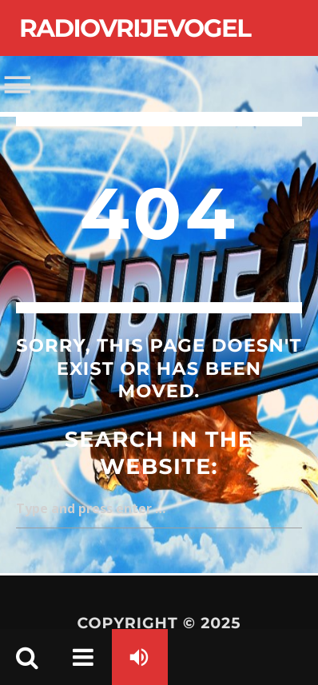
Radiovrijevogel (134, 28)
